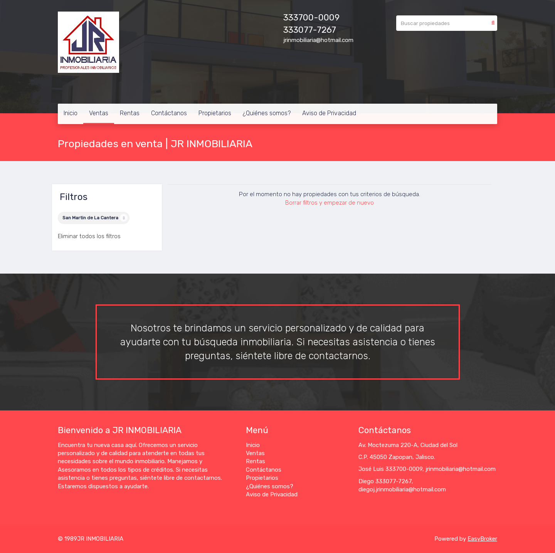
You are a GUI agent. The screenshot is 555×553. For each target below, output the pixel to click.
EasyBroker (482, 538)
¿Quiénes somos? (267, 113)
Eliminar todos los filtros (89, 236)
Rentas (130, 113)
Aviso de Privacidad (329, 113)
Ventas (98, 113)
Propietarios (214, 113)
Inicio (70, 113)
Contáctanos (169, 113)
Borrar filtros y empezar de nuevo (329, 202)
